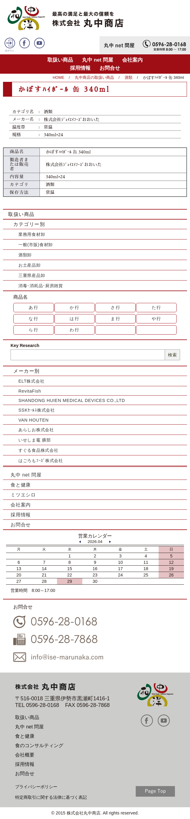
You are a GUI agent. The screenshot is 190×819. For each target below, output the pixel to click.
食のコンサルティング (39, 745)
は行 (75, 318)
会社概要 (24, 754)
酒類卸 (25, 254)
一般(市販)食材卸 (35, 244)
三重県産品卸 (31, 275)
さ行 (116, 307)
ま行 (116, 318)
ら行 (34, 329)
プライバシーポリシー (36, 786)
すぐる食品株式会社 (38, 450)
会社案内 (132, 60)
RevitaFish (29, 391)
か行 (75, 307)
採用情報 (80, 68)
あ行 (34, 307)
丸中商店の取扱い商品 (94, 77)
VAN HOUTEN (33, 420)
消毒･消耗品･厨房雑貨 (40, 285)
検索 (172, 354)
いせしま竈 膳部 (34, 440)
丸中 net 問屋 (97, 60)
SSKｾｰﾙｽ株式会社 (36, 410)
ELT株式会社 (31, 381)
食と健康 (21, 484)
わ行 (75, 329)
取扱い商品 (60, 60)
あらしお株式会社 (36, 429)
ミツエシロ (23, 494)
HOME (58, 77)
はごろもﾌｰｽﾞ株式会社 (40, 460)
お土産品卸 (29, 265)
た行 (157, 307)
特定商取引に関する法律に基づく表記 (51, 797)
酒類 (128, 77)
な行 (34, 318)
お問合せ (110, 68)
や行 (157, 318)
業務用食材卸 (31, 234)
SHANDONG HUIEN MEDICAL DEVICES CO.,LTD (71, 400)
